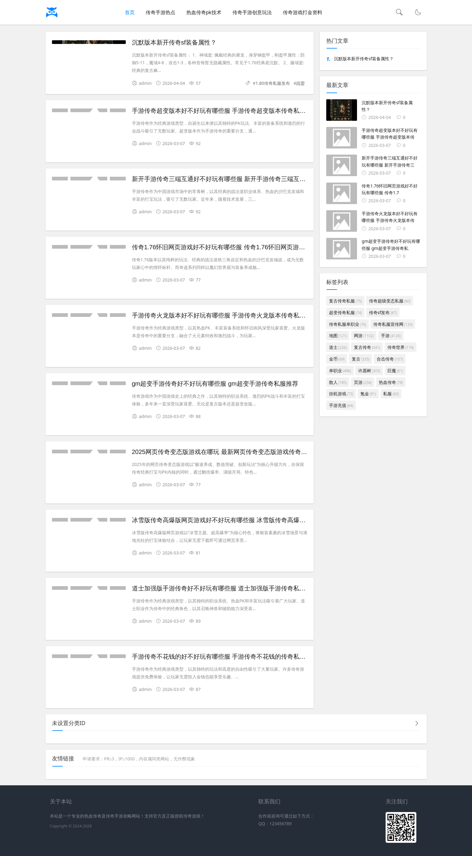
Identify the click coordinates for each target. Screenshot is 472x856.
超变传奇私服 (345, 312)
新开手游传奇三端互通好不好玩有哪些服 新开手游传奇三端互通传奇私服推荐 (237, 179)
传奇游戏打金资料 (302, 12)
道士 (338, 347)
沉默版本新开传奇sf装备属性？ (174, 42)
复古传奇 (367, 347)
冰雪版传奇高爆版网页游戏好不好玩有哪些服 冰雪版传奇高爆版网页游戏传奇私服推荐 (249, 520)
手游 (391, 335)
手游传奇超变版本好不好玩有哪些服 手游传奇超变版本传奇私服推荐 (225, 110)
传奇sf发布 (383, 312)
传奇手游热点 (160, 12)
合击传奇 (390, 359)
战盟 (300, 83)
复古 (361, 359)
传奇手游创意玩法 (252, 12)
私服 (391, 393)
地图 (338, 335)
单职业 (340, 370)
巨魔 (395, 370)
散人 (338, 382)
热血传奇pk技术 (203, 12)
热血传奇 (391, 382)
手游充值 (341, 405)
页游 (363, 382)
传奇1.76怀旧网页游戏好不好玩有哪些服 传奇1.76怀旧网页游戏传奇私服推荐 (237, 247)
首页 (130, 12)
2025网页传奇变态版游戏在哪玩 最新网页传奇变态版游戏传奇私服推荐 (229, 451)
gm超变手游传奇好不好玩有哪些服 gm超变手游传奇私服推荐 (215, 383)
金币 (337, 359)
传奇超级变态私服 (390, 301)
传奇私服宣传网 (393, 324)
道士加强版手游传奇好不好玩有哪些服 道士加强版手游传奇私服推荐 (225, 588)
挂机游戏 (341, 393)
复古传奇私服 (345, 301)
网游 (364, 335)
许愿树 (369, 370)
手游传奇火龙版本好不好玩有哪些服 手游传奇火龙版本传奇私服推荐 (225, 315)
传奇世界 (400, 347)
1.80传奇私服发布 (273, 83)
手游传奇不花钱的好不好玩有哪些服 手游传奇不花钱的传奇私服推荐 (225, 656)
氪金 (368, 393)
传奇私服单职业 (347, 324)
